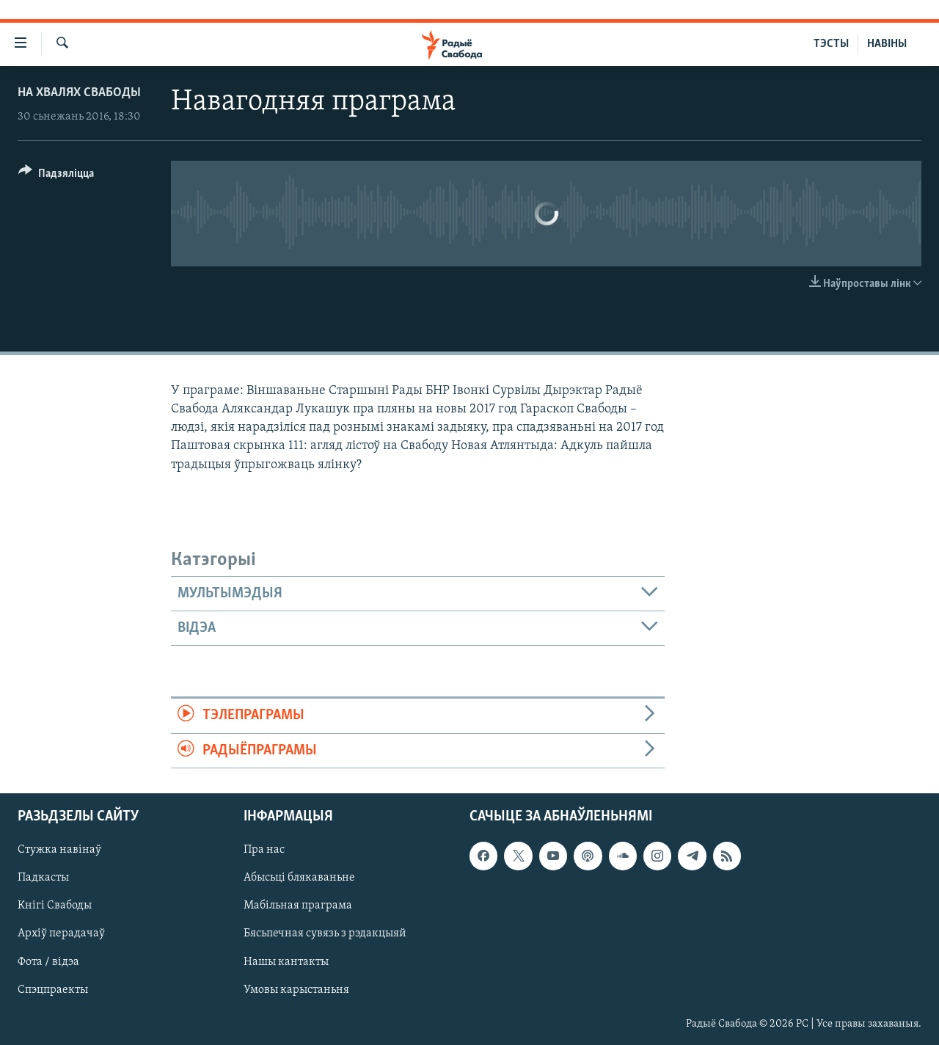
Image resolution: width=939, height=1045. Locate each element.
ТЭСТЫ (831, 44)
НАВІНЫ (887, 44)
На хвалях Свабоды (79, 93)
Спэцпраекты (53, 990)
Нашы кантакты (286, 961)
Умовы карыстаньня (296, 990)
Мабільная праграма (298, 905)
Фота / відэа (48, 961)
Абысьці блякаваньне (299, 878)
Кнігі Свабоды (55, 905)
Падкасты (43, 878)
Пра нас (264, 850)
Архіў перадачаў (61, 933)
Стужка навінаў (59, 850)
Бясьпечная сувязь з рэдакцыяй (325, 933)
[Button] (56, 176)
